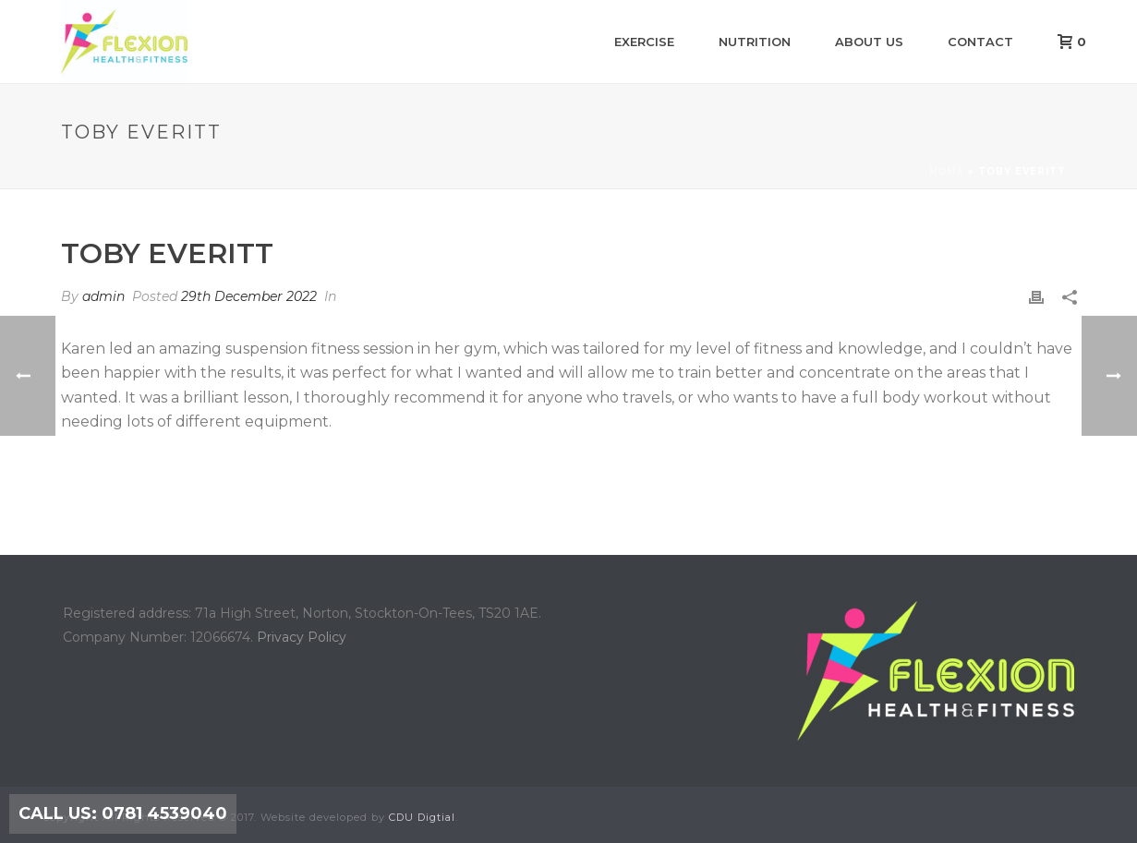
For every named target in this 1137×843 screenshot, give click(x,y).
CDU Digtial (422, 817)
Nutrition (755, 41)
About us (869, 41)
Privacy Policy (301, 637)
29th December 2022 (249, 296)
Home (946, 171)
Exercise (644, 41)
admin (103, 296)
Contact (980, 41)
